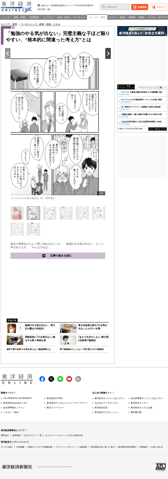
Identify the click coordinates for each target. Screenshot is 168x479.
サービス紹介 (7, 447)
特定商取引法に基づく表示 (103, 447)
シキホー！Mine (11, 412)
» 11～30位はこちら (157, 129)
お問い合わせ (157, 447)
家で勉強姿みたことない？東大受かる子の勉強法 (82, 349)
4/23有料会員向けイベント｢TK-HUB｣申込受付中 (72, 5)
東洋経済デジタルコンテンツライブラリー (67, 403)
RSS (78, 379)
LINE (60, 379)
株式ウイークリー (55, 407)
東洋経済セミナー (139, 403)
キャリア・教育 (9, 24)
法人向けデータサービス (106, 403)
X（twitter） (51, 379)
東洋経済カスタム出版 (141, 407)
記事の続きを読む (73, 255)
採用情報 (16, 435)
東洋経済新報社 (17, 467)
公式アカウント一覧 (33, 435)
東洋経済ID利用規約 (127, 447)
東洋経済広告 (101, 407)
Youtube (69, 379)
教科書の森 (136, 412)
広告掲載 (20, 447)
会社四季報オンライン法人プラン (147, 398)
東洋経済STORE (55, 398)
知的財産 (83, 447)
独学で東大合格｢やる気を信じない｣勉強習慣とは (29, 349)
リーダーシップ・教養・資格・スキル (40, 24)
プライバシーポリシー (66, 447)
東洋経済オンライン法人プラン (110, 398)
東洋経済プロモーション (106, 412)
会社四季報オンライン (14, 407)
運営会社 (5, 435)
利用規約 (144, 447)
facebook (42, 379)
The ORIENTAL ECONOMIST (17, 398)
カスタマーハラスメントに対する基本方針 (64, 435)
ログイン (161, 7)
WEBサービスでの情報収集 (40, 447)
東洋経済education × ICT (15, 403)
